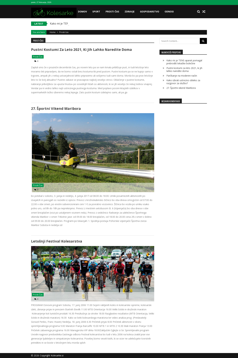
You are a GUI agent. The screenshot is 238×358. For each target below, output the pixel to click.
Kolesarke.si (57, 355)
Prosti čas (112, 11)
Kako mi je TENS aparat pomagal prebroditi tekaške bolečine (184, 62)
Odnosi (169, 11)
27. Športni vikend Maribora (56, 108)
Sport (96, 11)
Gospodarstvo (149, 11)
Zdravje (130, 11)
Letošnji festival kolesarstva (56, 241)
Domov (82, 11)
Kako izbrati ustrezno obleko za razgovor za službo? (183, 82)
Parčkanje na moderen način (181, 75)
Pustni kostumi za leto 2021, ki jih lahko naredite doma (81, 49)
